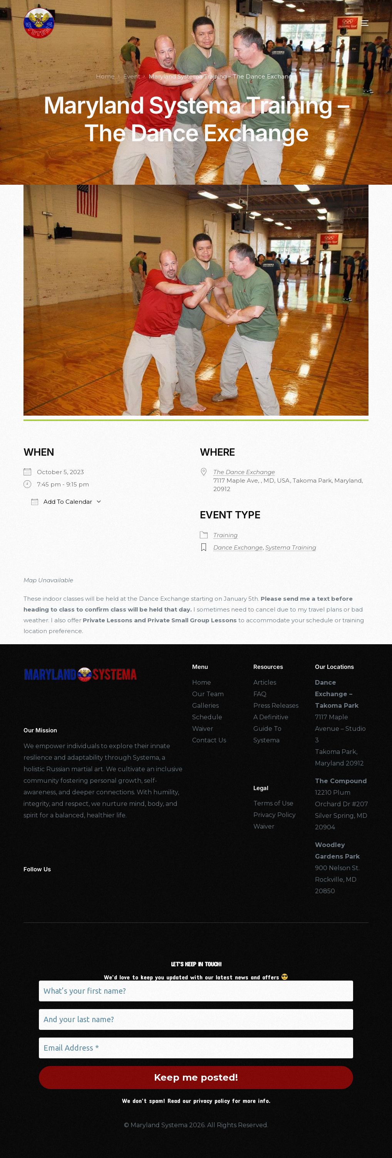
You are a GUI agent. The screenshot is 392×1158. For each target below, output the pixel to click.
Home (201, 682)
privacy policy (211, 1100)
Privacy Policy (274, 815)
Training (225, 535)
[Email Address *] (196, 1048)
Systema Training (290, 547)
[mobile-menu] (353, 23)
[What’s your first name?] (196, 991)
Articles (264, 682)
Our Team (208, 694)
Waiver (202, 728)
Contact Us (209, 740)
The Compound (341, 781)
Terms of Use (273, 803)
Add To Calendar (61, 501)
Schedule (207, 717)
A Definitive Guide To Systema (270, 729)
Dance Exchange (238, 547)
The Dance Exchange (244, 472)
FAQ (259, 694)
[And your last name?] (196, 1019)
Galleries (205, 705)
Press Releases (275, 705)
